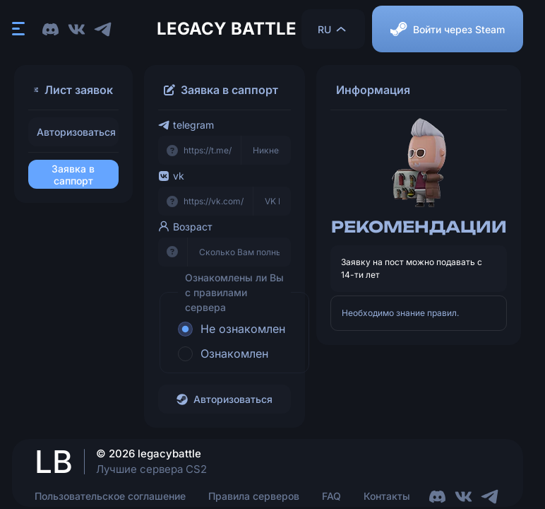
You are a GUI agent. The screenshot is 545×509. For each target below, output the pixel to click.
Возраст (185, 227)
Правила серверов (253, 496)
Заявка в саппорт (73, 175)
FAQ (331, 496)
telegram (186, 125)
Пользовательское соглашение (110, 496)
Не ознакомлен (242, 329)
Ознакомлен (234, 353)
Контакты (387, 496)
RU (333, 29)
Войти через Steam (447, 29)
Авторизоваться (76, 132)
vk (171, 176)
